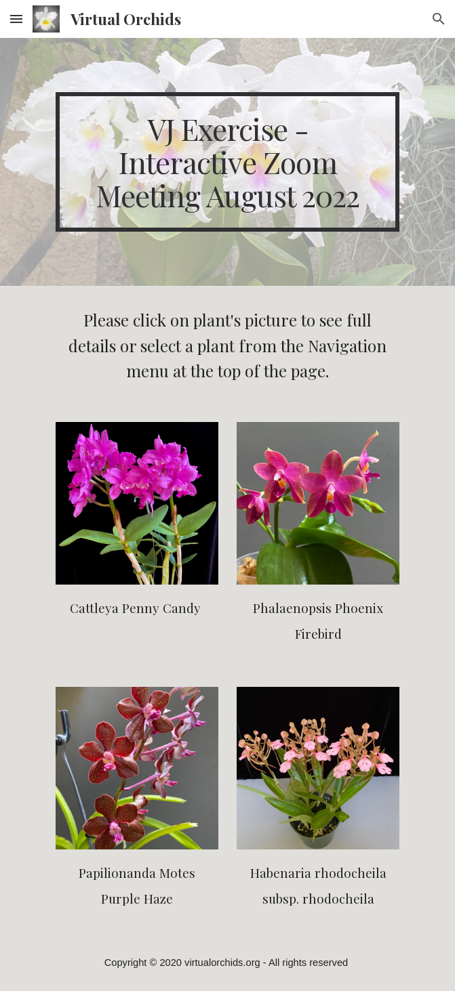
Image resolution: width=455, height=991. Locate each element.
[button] (16, 18)
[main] (227, 162)
